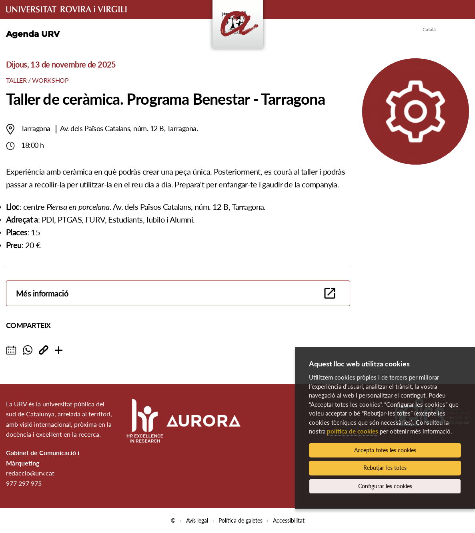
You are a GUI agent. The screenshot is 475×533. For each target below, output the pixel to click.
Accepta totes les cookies (385, 450)
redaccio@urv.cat (30, 473)
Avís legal (197, 520)
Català (429, 29)
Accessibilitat (289, 520)
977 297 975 (24, 483)
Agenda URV (33, 34)
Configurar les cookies (385, 486)
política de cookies (352, 431)
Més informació (42, 293)
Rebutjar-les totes (385, 467)
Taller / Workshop (37, 80)
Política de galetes (240, 520)
